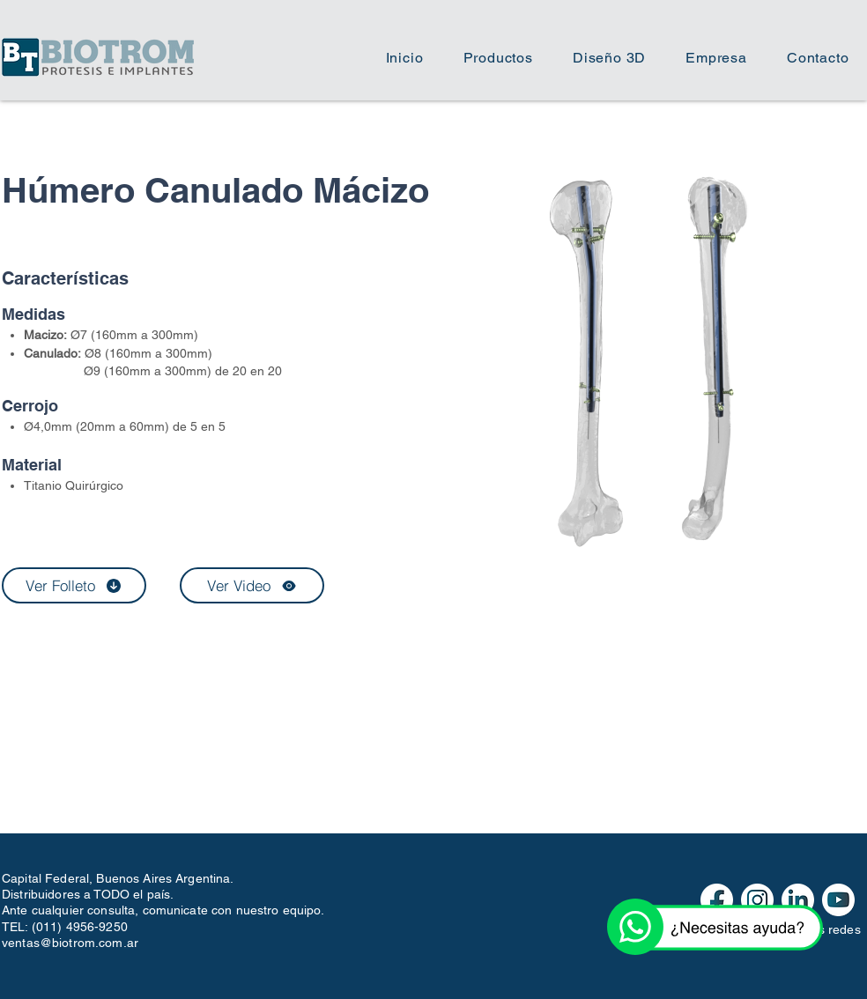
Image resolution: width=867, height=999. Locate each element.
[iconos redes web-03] (838, 900)
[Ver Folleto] (74, 585)
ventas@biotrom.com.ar (70, 943)
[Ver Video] (252, 585)
